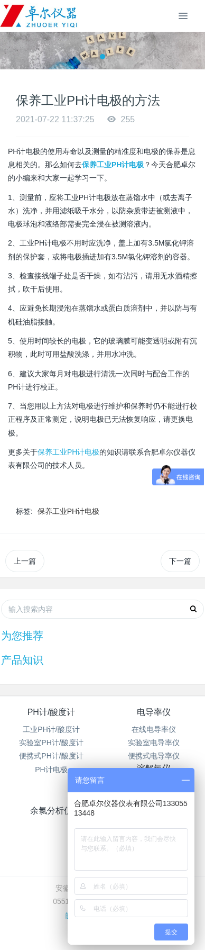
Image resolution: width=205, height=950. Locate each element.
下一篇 (180, 561)
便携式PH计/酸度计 (51, 756)
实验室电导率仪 (154, 742)
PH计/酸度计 (51, 712)
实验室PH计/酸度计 (51, 742)
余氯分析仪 (51, 810)
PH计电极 (51, 769)
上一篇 (25, 561)
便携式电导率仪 (154, 756)
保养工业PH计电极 (68, 452)
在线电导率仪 (154, 729)
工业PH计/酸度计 (51, 729)
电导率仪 (154, 712)
